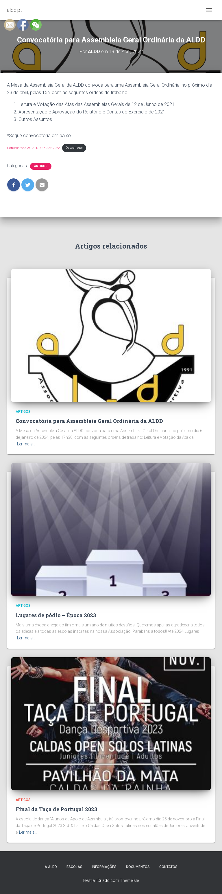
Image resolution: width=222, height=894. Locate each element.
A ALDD (51, 867)
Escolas (74, 867)
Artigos (40, 166)
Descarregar (74, 148)
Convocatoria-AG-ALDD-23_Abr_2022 (33, 148)
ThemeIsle (129, 880)
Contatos (168, 867)
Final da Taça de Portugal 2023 (56, 809)
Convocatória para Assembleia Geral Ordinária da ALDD (89, 420)
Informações (104, 867)
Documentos (138, 867)
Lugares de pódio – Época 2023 (56, 615)
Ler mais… (26, 444)
